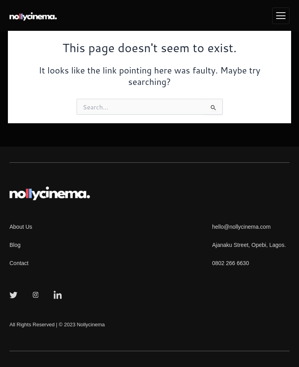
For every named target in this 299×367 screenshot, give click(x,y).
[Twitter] (13, 294)
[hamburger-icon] (281, 16)
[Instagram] (35, 294)
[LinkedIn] (58, 294)
